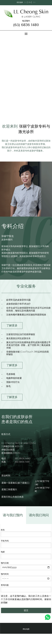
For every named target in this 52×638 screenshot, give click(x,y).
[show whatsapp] (47, 617)
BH (34, 2)
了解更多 (12, 325)
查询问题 (5, 585)
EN (25, 2)
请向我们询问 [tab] (38, 516)
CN (29, 2)
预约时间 (5, 574)
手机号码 (5, 541)
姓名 (3, 530)
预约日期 (5, 563)
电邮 (3, 552)
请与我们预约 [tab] (13, 516)
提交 (26, 610)
